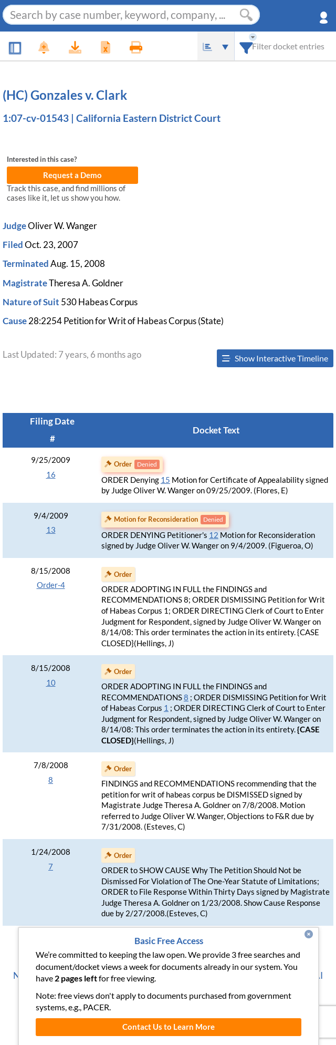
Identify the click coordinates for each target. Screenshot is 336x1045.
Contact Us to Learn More (168, 1026)
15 (165, 479)
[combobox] (246, 46)
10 (51, 682)
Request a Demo (72, 175)
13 (51, 529)
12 (213, 535)
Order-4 (51, 585)
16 (51, 474)
